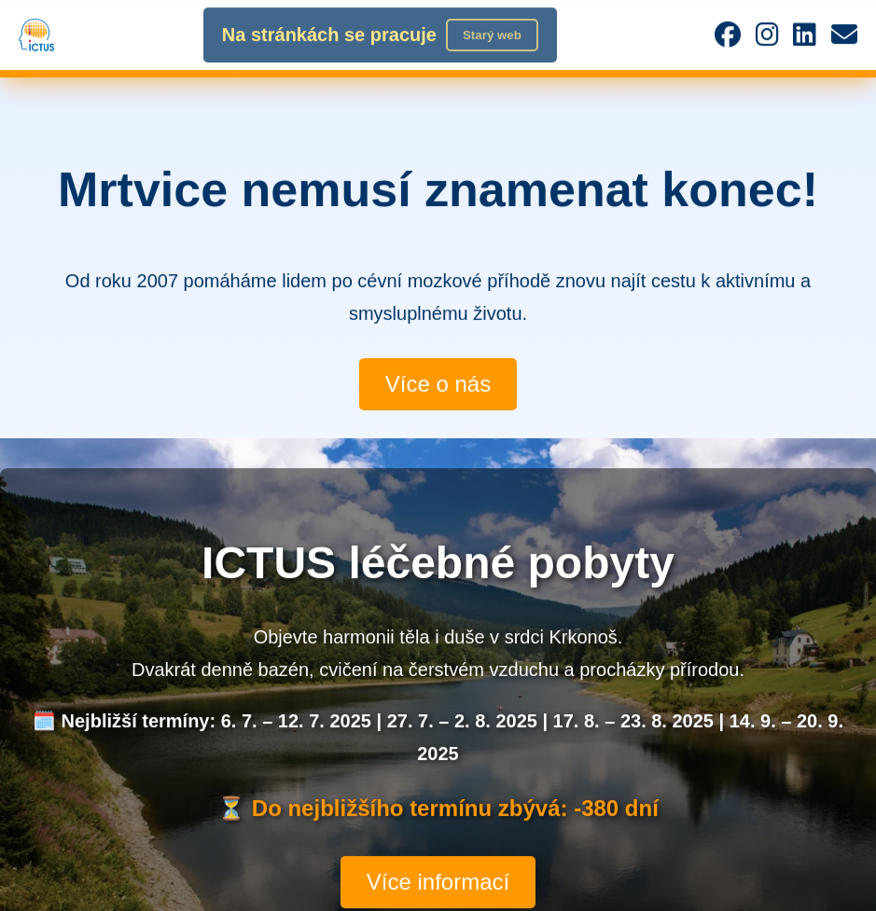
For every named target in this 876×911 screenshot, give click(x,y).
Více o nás (438, 383)
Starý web (492, 36)
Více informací (438, 881)
